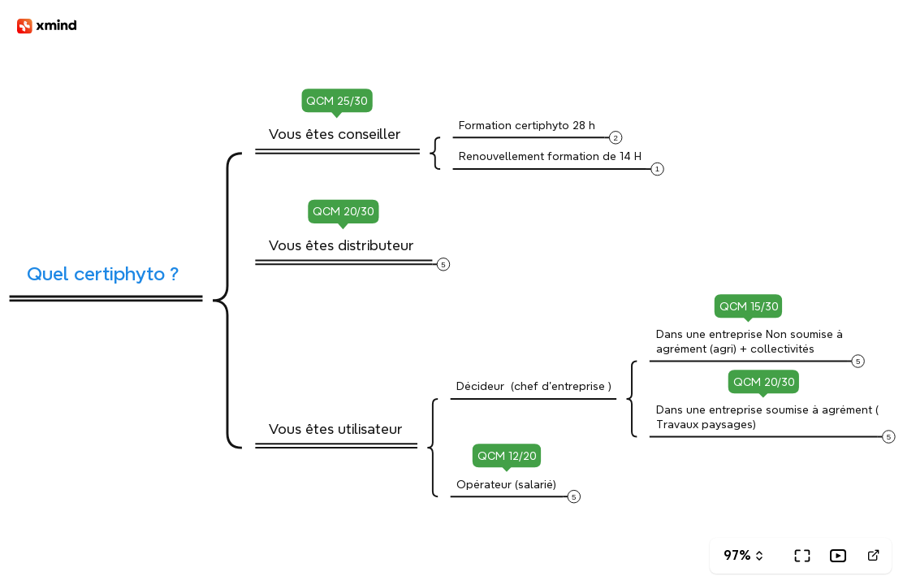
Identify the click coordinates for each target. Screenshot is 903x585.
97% (737, 555)
